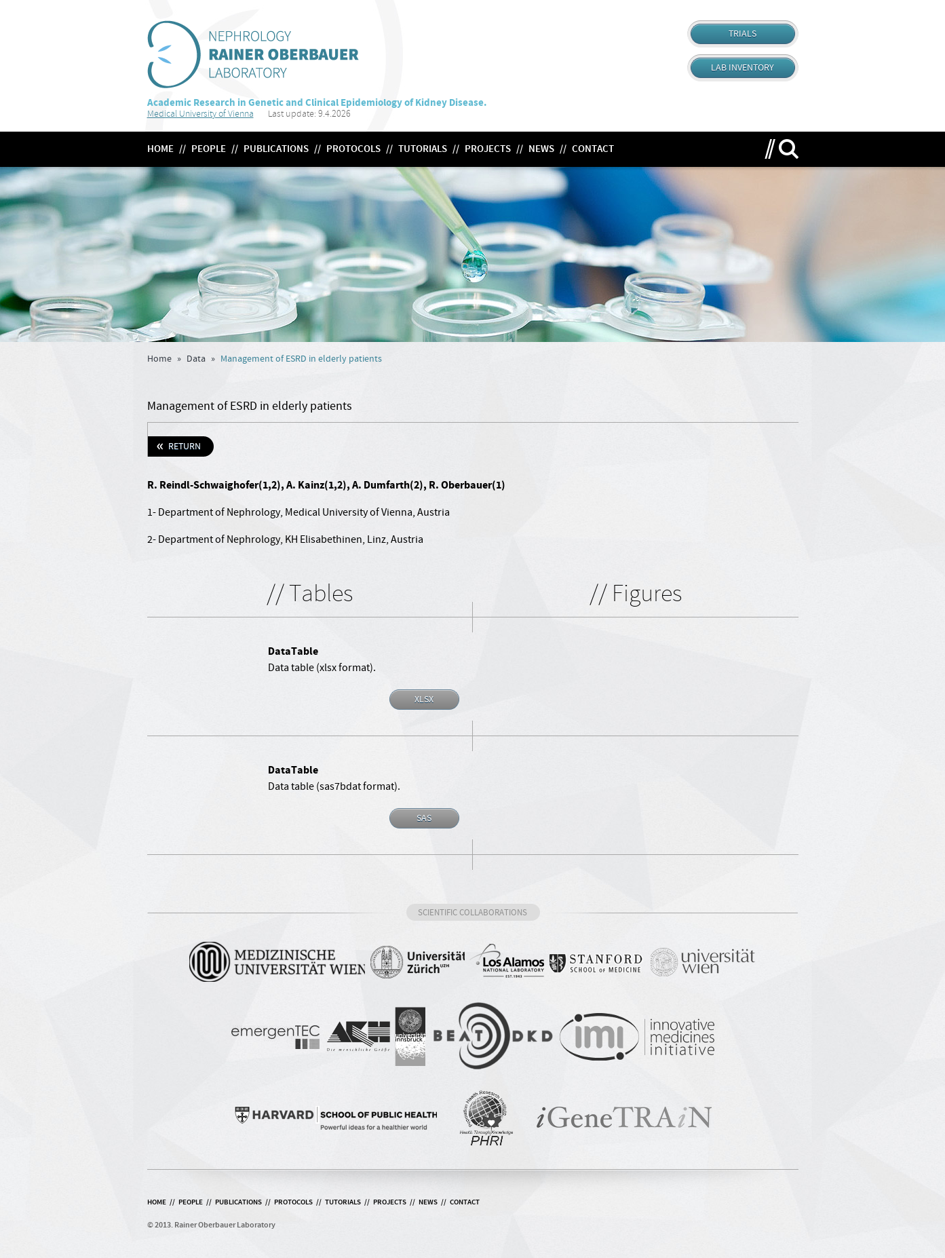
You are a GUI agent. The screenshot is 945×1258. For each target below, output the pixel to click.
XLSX (423, 699)
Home (159, 359)
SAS (424, 818)
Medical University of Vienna (200, 113)
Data (196, 359)
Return (184, 446)
